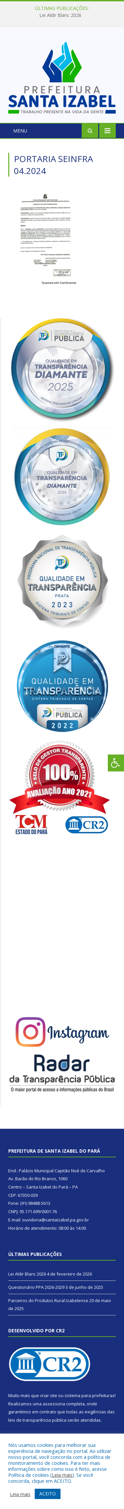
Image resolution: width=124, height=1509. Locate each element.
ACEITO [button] (47, 1493)
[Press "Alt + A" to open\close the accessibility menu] (116, 762)
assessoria (54, 1404)
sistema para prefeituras (89, 1395)
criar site (48, 1395)
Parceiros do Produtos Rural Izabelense (48, 1300)
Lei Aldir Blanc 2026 (60, 15)
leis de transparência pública (37, 1420)
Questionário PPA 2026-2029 (36, 1287)
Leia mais (62, 1474)
